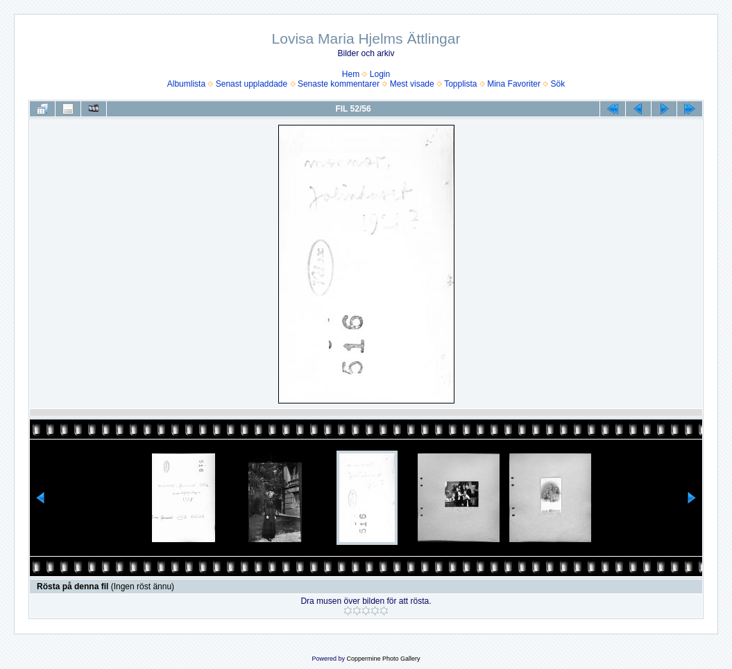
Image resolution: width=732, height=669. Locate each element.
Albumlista (186, 84)
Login (380, 74)
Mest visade (412, 84)
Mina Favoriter (514, 84)
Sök (558, 84)
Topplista (460, 84)
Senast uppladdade (251, 84)
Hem (350, 74)
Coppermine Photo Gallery (383, 658)
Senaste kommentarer (339, 84)
